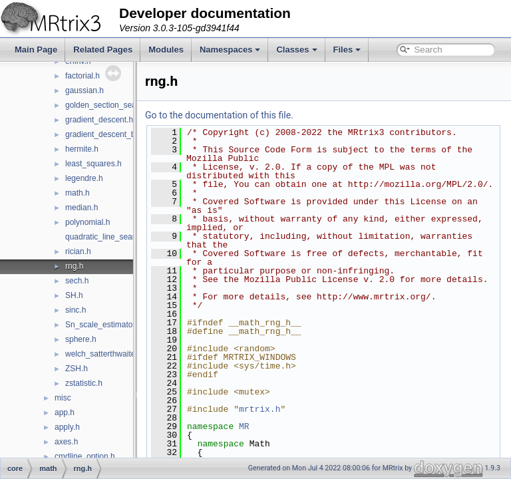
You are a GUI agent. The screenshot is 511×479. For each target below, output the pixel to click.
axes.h (66, 441)
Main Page (36, 50)
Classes (296, 50)
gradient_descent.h (99, 119)
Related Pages (102, 50)
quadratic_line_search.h (107, 236)
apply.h (67, 427)
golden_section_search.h (109, 105)
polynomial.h (87, 222)
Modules (166, 50)
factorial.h (82, 75)
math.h (77, 193)
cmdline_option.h (85, 456)
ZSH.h (76, 368)
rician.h (78, 251)
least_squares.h (93, 163)
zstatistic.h (83, 383)
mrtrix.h (292, 426)
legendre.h (84, 178)
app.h (65, 412)
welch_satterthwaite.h (103, 354)
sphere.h (80, 339)
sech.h (76, 280)
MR (277, 444)
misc (63, 397)
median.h (81, 207)
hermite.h (81, 149)
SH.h (74, 295)
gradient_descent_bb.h (105, 134)
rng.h (74, 266)
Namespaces (230, 50)
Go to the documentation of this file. (252, 115)
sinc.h (75, 310)
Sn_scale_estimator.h (103, 324)
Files (347, 50)
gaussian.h (84, 90)
